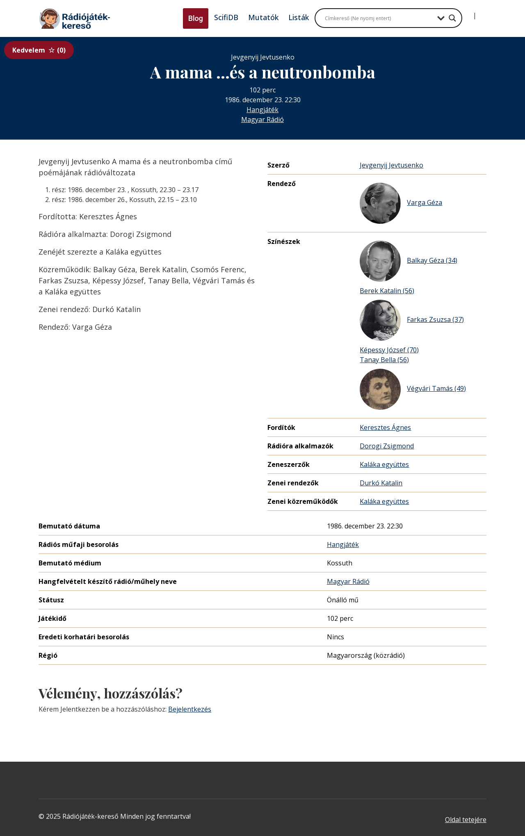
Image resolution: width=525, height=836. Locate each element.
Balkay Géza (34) (408, 261)
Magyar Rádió (262, 119)
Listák (298, 17)
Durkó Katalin (381, 482)
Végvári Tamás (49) (413, 389)
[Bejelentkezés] (468, 12)
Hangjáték (262, 109)
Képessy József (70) (389, 349)
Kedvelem (39, 50)
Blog (195, 18)
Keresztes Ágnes (385, 427)
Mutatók (263, 17)
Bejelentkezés (189, 709)
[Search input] (379, 18)
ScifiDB (226, 17)
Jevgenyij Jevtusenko (391, 165)
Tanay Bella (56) (384, 359)
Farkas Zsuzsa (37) (412, 320)
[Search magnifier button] (452, 18)
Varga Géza (401, 203)
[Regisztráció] (481, 12)
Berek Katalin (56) (387, 290)
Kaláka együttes (384, 464)
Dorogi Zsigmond (387, 445)
